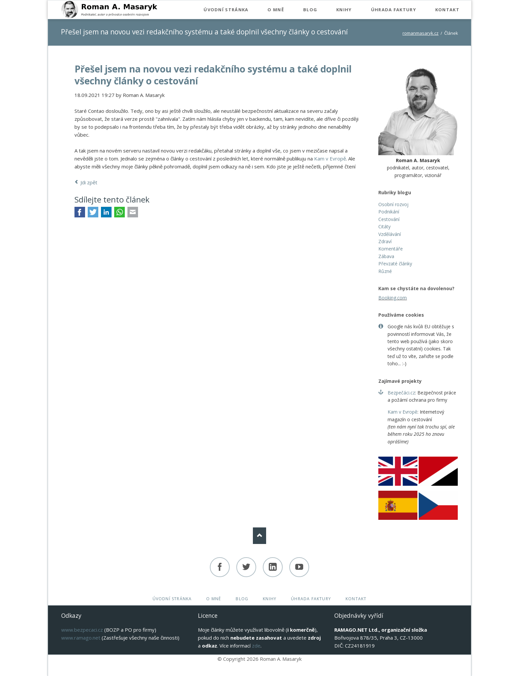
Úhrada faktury (311, 599)
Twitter (93, 212)
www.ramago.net (80, 637)
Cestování (389, 219)
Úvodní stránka (172, 599)
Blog (242, 599)
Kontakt (356, 599)
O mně (213, 599)
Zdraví (385, 241)
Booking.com (392, 297)
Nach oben (259, 535)
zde (256, 645)
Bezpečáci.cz (401, 392)
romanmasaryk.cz (420, 33)
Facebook (79, 212)
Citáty (384, 226)
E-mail (132, 212)
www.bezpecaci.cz (82, 629)
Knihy (269, 599)
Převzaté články (395, 263)
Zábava (386, 256)
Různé (385, 271)
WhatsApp (119, 212)
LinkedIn (106, 212)
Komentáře (390, 249)
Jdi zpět (88, 182)
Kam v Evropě (330, 158)
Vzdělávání (389, 234)
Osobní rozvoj (393, 204)
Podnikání (388, 211)
